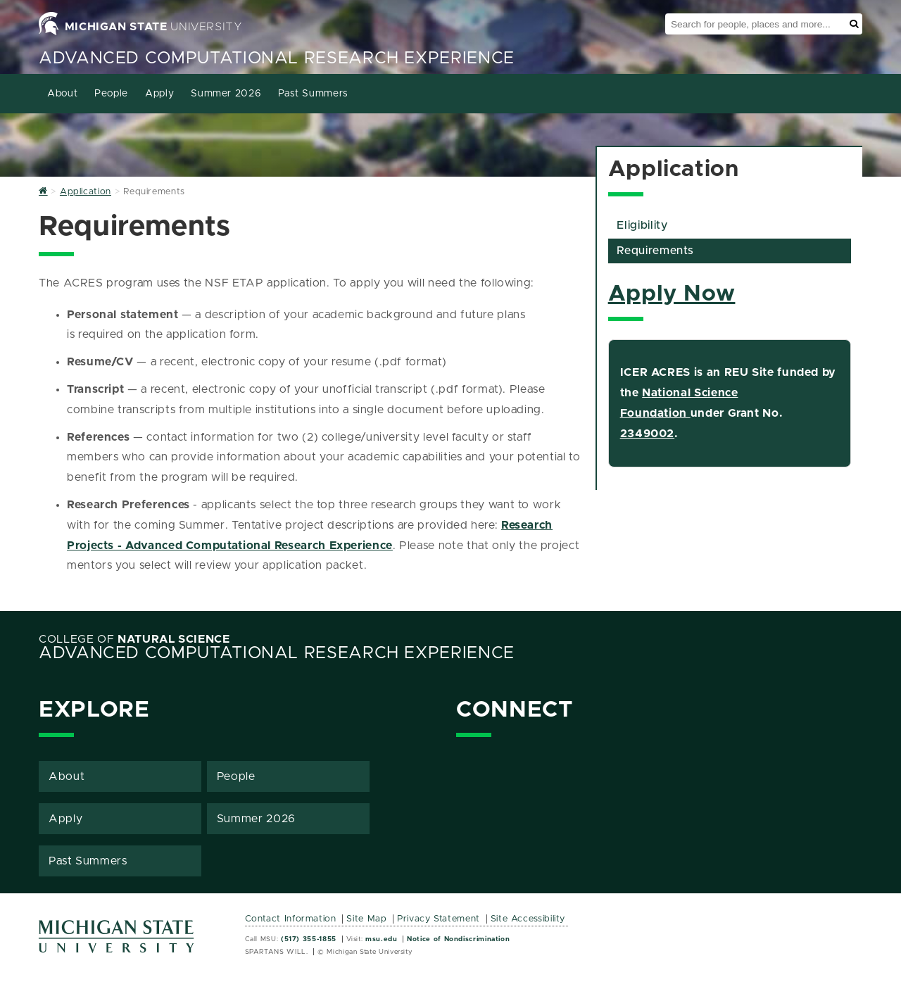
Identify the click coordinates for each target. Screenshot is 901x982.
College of (134, 639)
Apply (159, 94)
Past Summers (313, 94)
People (111, 94)
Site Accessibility (528, 919)
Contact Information (290, 919)
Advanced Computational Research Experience (277, 58)
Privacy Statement (438, 919)
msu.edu (381, 939)
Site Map (366, 919)
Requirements (655, 250)
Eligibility (642, 225)
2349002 (647, 433)
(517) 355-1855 (308, 939)
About (62, 94)
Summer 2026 (226, 94)
